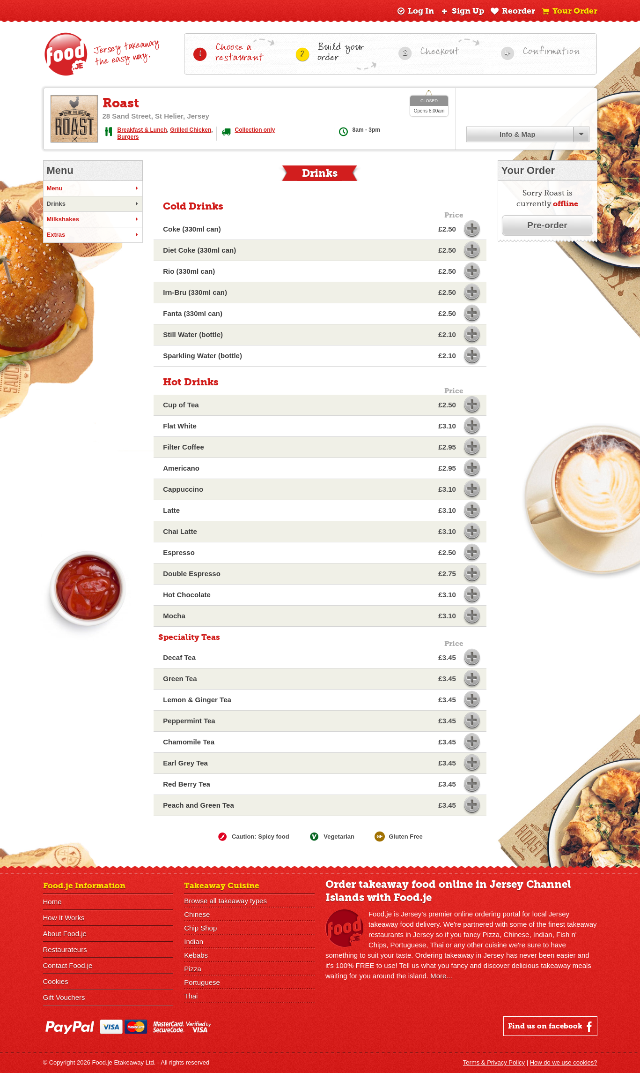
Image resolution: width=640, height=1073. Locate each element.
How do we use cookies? (563, 1062)
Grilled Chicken (190, 130)
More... (441, 976)
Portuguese (202, 982)
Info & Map (518, 134)
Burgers (128, 137)
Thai (191, 996)
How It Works (64, 918)
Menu (93, 188)
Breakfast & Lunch (142, 130)
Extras (93, 235)
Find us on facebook (551, 1026)
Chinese (197, 914)
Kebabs (196, 955)
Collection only (255, 130)
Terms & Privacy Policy (494, 1062)
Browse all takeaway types (225, 901)
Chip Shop (200, 928)
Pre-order (547, 225)
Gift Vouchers (64, 997)
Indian (193, 941)
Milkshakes (93, 219)
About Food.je (65, 934)
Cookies (55, 981)
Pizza (192, 969)
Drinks (93, 204)
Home (52, 902)
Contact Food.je (68, 965)
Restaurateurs (65, 949)
